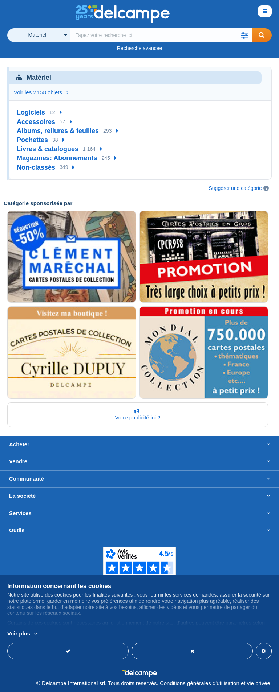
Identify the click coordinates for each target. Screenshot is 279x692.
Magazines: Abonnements (57, 158)
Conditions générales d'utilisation (199, 683)
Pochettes (32, 140)
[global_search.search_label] (161, 35)
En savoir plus (63, 634)
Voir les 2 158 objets (41, 92)
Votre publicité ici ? (136, 414)
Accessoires (36, 121)
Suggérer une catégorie (235, 188)
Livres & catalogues (47, 149)
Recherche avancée (139, 48)
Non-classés (36, 167)
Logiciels (31, 112)
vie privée (258, 683)
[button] (244, 35)
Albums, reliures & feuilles (58, 130)
